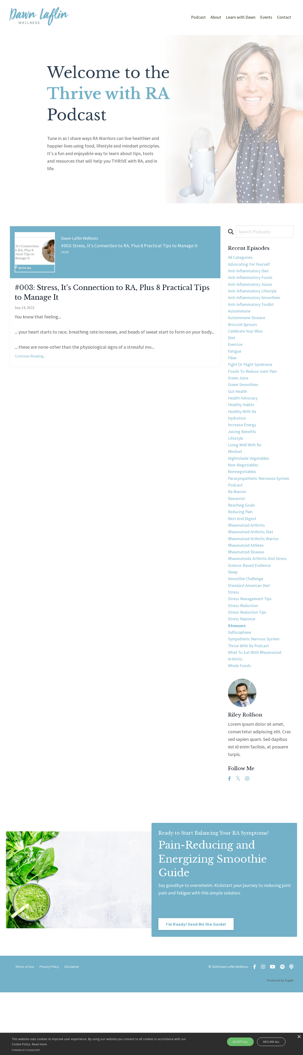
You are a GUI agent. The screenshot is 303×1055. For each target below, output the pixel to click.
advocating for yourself (251, 266)
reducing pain (242, 553)
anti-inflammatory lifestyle (256, 296)
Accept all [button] (242, 1041)
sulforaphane (241, 689)
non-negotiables (245, 493)
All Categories (242, 258)
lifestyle (236, 462)
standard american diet (251, 636)
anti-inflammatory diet (251, 273)
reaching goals (243, 546)
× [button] (299, 1037)
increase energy (244, 447)
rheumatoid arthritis (249, 568)
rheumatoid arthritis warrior (256, 583)
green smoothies (245, 402)
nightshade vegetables (251, 485)
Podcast (198, 17)
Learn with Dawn (240, 17)
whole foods (241, 727)
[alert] (151, 1044)
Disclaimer (72, 1029)
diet (232, 349)
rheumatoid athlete (248, 591)
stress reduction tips (249, 667)
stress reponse (243, 674)
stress (234, 644)
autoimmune (241, 319)
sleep (233, 621)
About (215, 17)
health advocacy (245, 417)
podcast (236, 523)
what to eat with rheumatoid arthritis (258, 716)
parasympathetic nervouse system (255, 511)
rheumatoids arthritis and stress (260, 606)
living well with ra (247, 470)
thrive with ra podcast (251, 705)
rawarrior (237, 538)
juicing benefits (243, 455)
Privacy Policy (49, 1029)
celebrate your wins (248, 341)
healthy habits (243, 425)
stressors (238, 682)
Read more (39, 1044)
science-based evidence (251, 614)
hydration (238, 440)
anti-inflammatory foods (253, 281)
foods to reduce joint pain (255, 387)
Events (266, 17)
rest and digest (243, 561)
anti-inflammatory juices (253, 288)
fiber (233, 372)
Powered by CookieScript (26, 1050)
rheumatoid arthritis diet (253, 576)
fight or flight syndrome (253, 379)
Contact (284, 17)
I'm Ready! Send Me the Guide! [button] (196, 986)
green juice (239, 394)
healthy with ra (244, 432)
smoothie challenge (248, 629)
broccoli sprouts (244, 334)
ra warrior (238, 531)
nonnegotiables (244, 500)
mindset (236, 478)
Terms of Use (24, 1029)
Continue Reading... (30, 360)
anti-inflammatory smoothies (258, 304)
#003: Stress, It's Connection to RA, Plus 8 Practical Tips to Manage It (105, 294)
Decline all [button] (270, 1041)
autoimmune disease (249, 326)
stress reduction (244, 659)
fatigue (235, 364)
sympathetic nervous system (257, 697)
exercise (236, 357)
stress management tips (252, 652)
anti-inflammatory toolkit (254, 311)
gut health (239, 409)
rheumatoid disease (248, 599)
